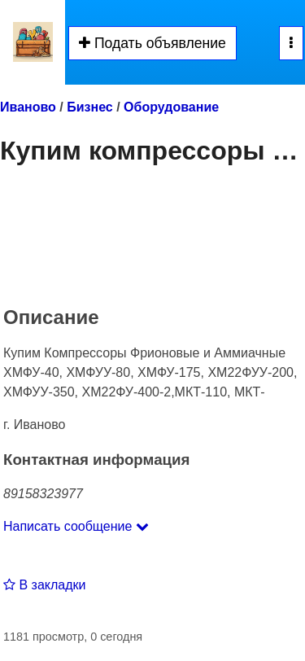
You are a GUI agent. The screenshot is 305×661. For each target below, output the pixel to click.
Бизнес (90, 107)
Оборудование (171, 107)
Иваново (28, 107)
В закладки (44, 585)
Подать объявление (152, 43)
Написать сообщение (76, 526)
